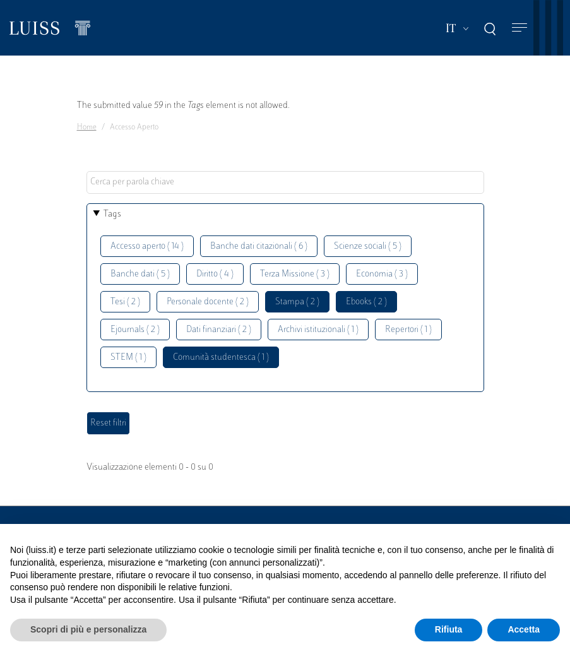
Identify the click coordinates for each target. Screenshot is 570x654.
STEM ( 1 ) (128, 357)
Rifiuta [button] (449, 629)
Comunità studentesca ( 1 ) (221, 357)
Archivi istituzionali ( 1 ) (318, 330)
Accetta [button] (524, 629)
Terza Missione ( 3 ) (295, 274)
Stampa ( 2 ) (297, 302)
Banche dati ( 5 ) (140, 274)
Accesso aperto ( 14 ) (147, 246)
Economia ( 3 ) (382, 274)
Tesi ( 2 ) (125, 302)
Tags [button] (112, 214)
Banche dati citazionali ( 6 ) (258, 246)
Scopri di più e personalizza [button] (88, 629)
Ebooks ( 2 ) (366, 302)
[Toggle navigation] (519, 28)
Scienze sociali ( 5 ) (367, 246)
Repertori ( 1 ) (408, 330)
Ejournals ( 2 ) (135, 330)
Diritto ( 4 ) (215, 274)
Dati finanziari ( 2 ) (218, 330)
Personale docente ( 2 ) (208, 302)
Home (87, 127)
